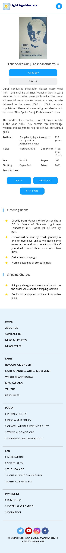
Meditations (14, 383)
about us (11, 327)
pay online (12, 494)
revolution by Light (19, 364)
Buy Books (13, 500)
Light (8, 358)
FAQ (7, 450)
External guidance (19, 506)
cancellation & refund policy (27, 426)
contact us (13, 334)
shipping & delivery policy (24, 438)
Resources (12, 395)
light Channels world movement (28, 370)
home (9, 321)
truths (10, 389)
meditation (14, 457)
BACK (19, 180)
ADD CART (32, 191)
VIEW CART (45, 180)
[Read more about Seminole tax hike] (20, 530)
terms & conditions (19, 432)
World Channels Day (19, 377)
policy (9, 407)
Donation (13, 512)
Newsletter (13, 346)
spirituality (14, 463)
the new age (14, 469)
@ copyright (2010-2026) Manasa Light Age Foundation (33, 539)
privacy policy (15, 414)
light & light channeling (23, 475)
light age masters (18, 481)
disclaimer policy (18, 420)
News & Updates (16, 340)
